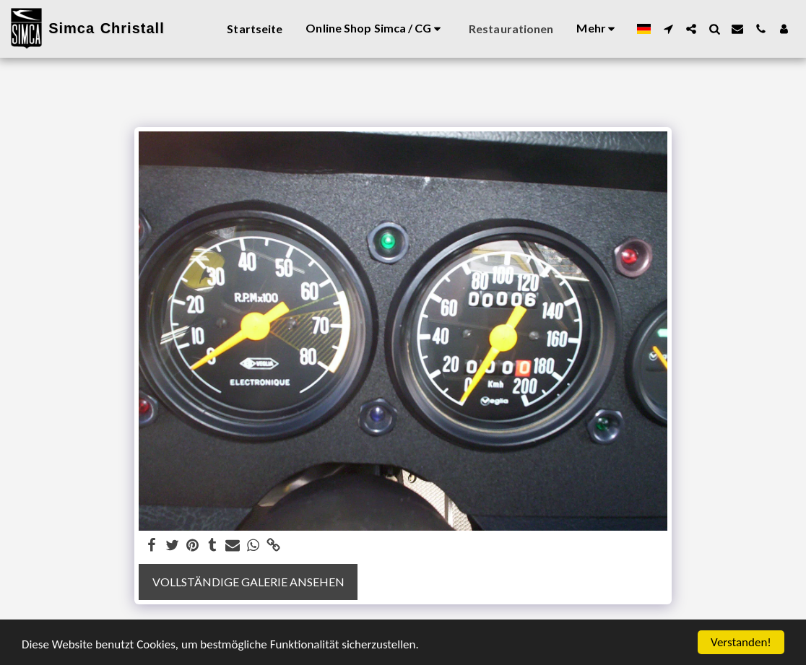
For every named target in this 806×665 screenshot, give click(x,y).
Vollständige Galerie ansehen (248, 581)
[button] (668, 29)
